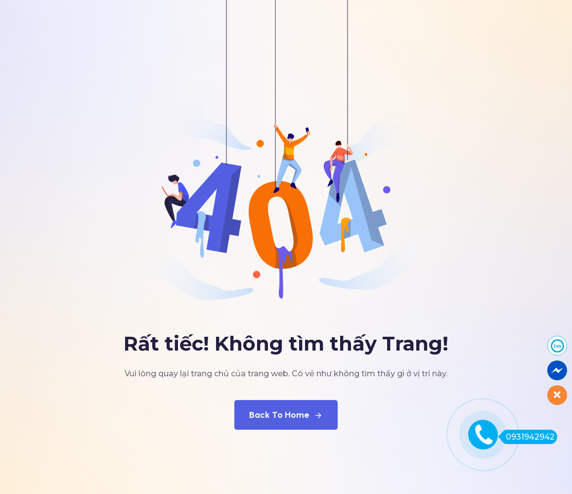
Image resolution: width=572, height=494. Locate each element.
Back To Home (286, 414)
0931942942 (527, 437)
